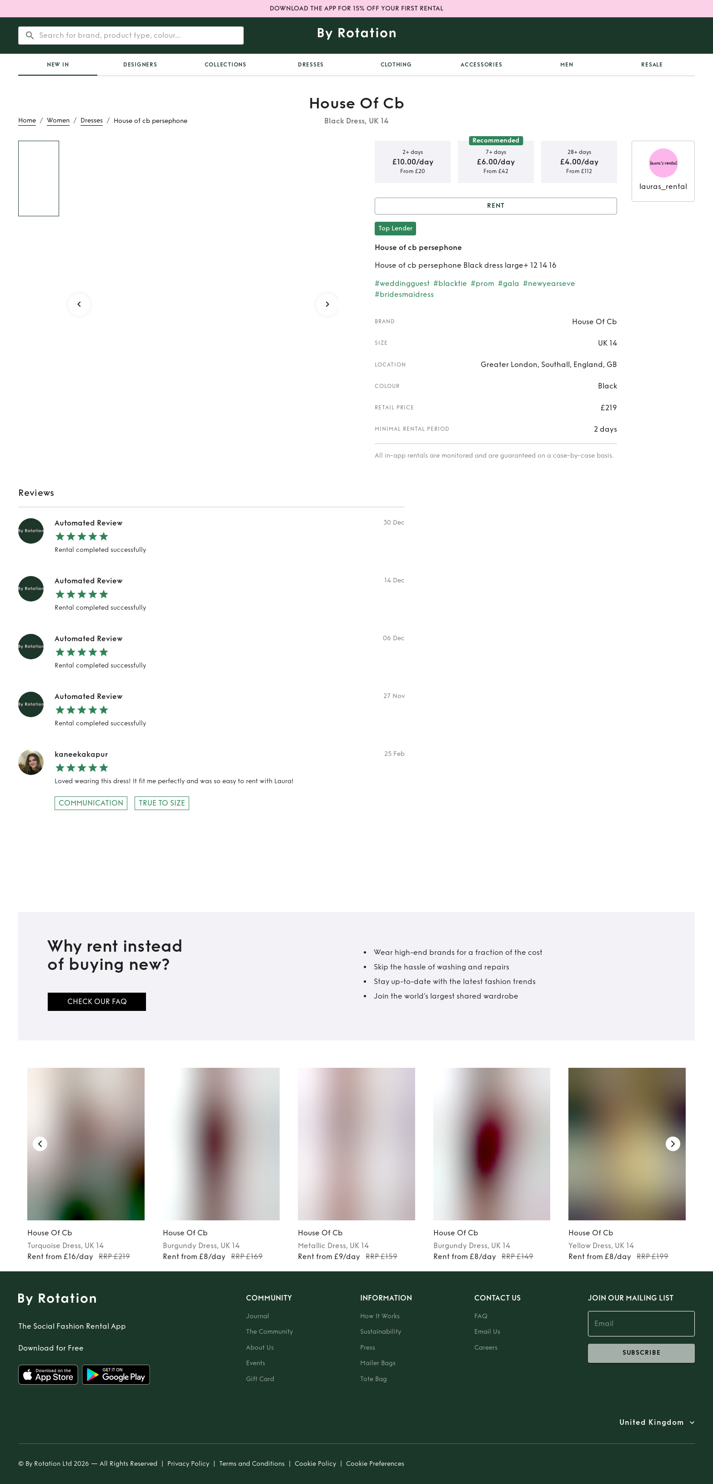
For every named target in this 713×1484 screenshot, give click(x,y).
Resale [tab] (652, 64)
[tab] (57, 65)
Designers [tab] (140, 64)
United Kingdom (651, 1422)
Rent (496, 206)
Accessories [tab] (481, 64)
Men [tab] (566, 64)
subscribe (641, 1353)
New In (58, 64)
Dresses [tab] (311, 64)
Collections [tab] (225, 64)
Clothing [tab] (396, 64)
